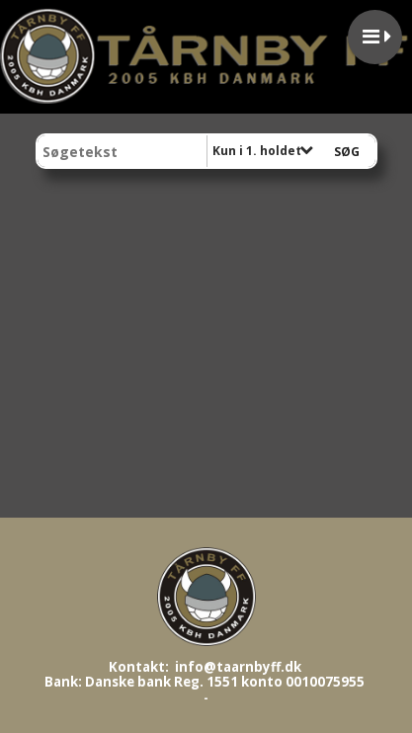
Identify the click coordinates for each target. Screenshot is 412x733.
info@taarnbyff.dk (238, 667)
